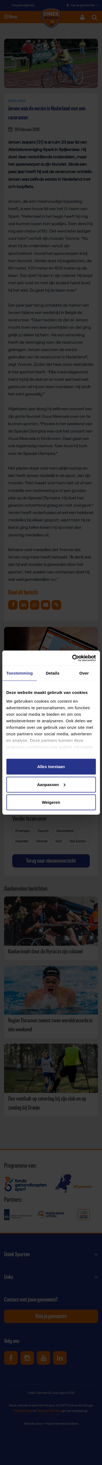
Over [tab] (84, 673)
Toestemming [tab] (19, 673)
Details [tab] (52, 673)
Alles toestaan (51, 766)
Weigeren (51, 802)
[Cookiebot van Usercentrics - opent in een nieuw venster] (73, 657)
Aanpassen (51, 784)
